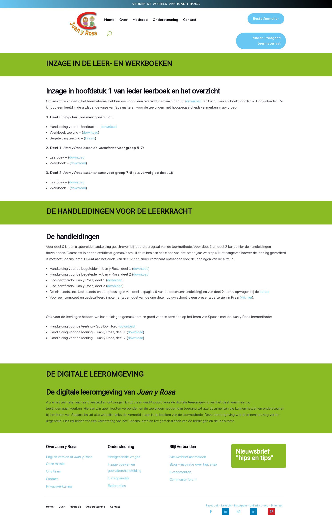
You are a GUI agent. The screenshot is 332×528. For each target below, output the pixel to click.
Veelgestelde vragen (124, 457)
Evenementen (180, 472)
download (194, 101)
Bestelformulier (266, 18)
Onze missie (55, 463)
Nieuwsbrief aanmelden (188, 457)
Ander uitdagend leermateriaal (267, 41)
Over (123, 19)
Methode (140, 19)
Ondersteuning (165, 19)
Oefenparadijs (118, 478)
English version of (69, 457)
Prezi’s (90, 138)
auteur (265, 291)
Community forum (183, 479)
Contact (189, 19)
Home (109, 19)
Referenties (117, 485)
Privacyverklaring (59, 486)
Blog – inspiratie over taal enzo (193, 464)
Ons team (53, 471)
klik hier (246, 297)
